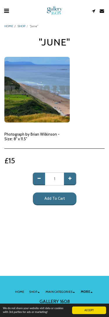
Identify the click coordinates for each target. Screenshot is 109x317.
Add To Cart (54, 198)
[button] (6, 10)
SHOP (21, 26)
